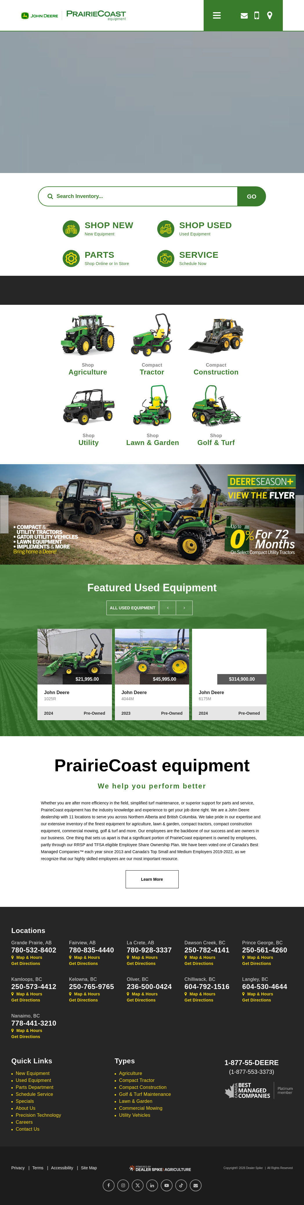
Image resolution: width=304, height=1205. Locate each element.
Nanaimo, (25, 1015)
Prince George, (262, 942)
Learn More (152, 879)
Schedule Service (34, 1094)
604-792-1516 (206, 986)
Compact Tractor (137, 1080)
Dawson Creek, (204, 942)
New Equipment (33, 1073)
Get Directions (25, 963)
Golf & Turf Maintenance (145, 1094)
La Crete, (140, 942)
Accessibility (62, 1168)
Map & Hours (26, 957)
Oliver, (138, 979)
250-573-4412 (33, 986)
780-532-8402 (33, 950)
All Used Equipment (132, 608)
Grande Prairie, (31, 942)
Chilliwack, (200, 979)
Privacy (18, 1168)
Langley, (255, 979)
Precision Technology (38, 1115)
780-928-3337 (149, 950)
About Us (25, 1108)
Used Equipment (33, 1080)
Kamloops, (26, 979)
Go (251, 196)
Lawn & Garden (136, 1101)
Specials (25, 1101)
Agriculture (130, 1073)
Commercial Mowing (141, 1108)
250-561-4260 (264, 950)
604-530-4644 (264, 986)
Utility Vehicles (135, 1115)
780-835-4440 (91, 950)
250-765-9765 (91, 986)
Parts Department (34, 1087)
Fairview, (82, 942)
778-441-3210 (33, 1023)
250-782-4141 (206, 950)
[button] (4, 514)
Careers (24, 1122)
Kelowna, (83, 979)
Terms (37, 1168)
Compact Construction (143, 1087)
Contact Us (27, 1129)
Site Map (89, 1168)
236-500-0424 (149, 986)
